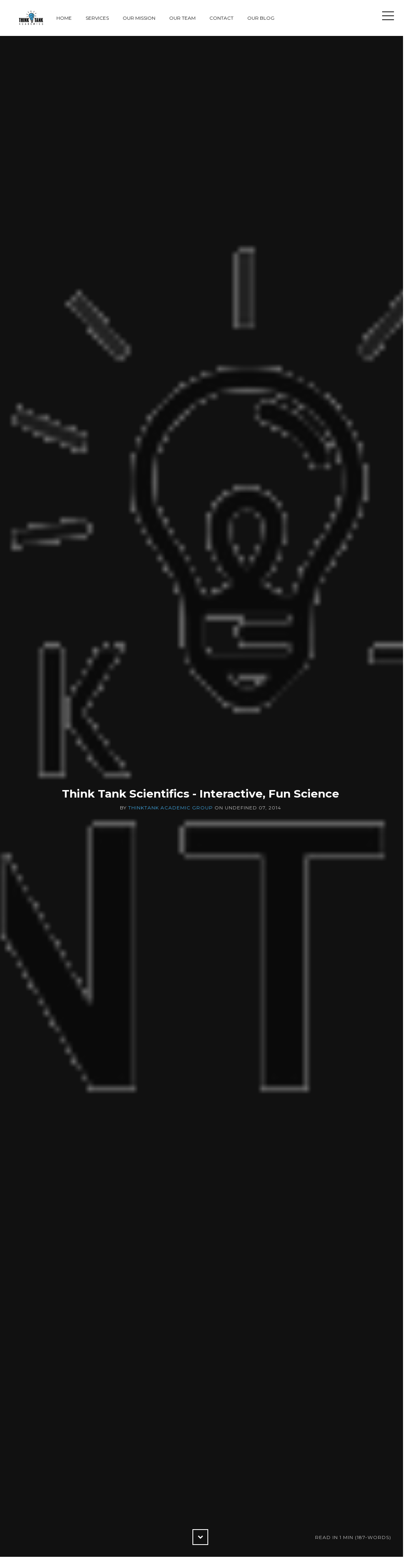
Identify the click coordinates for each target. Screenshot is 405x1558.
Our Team (182, 18)
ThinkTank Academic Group (170, 808)
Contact (221, 18)
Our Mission (139, 18)
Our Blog (260, 18)
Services (97, 18)
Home (64, 18)
